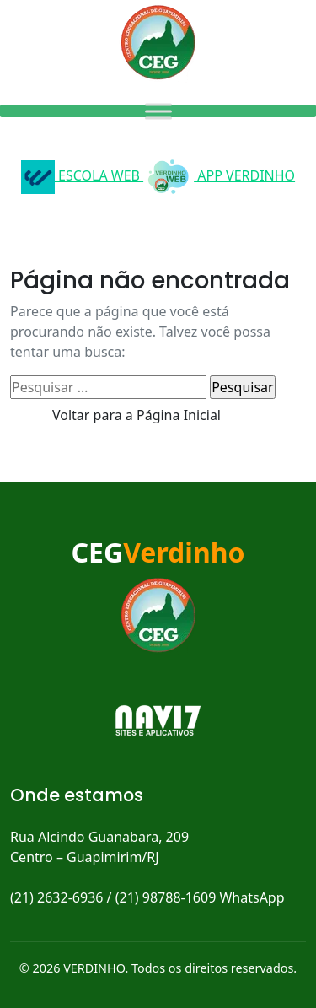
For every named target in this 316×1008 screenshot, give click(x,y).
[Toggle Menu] (158, 111)
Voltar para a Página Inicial (136, 415)
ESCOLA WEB (82, 175)
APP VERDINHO (219, 175)
